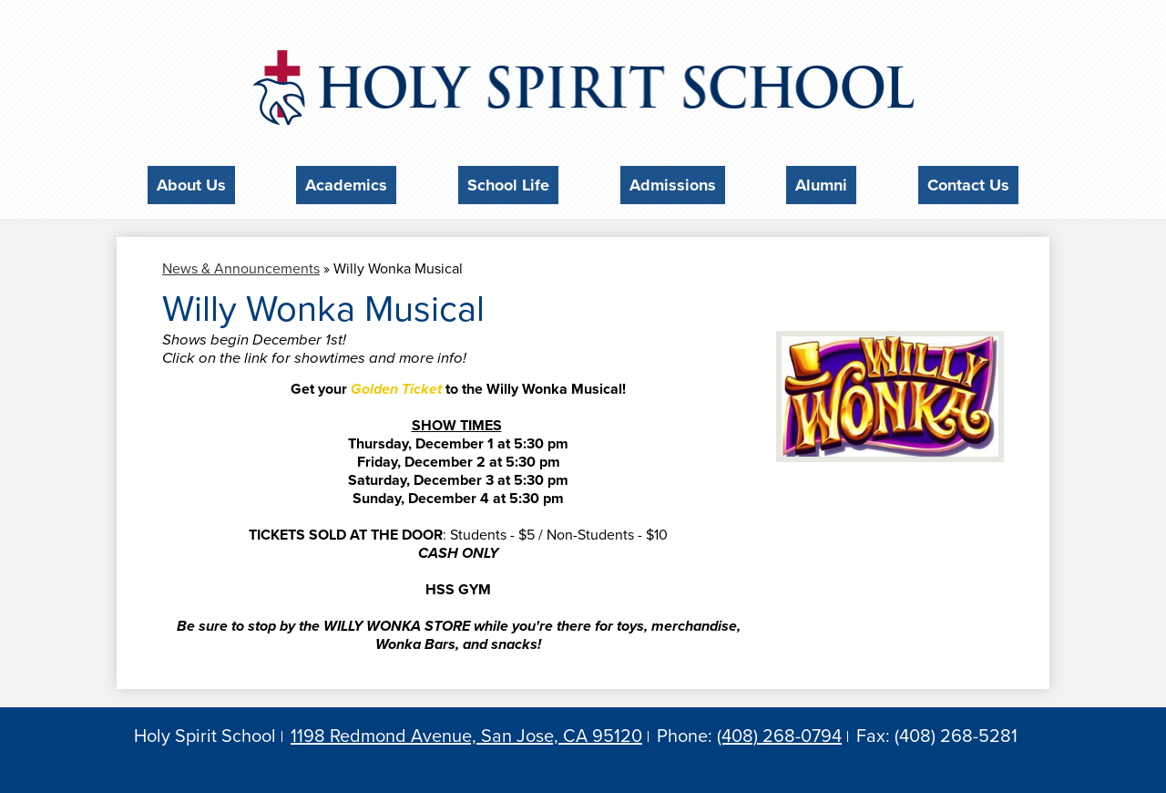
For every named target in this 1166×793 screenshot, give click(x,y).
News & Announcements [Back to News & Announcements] (241, 263)
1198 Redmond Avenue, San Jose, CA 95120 (466, 732)
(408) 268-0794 (779, 732)
